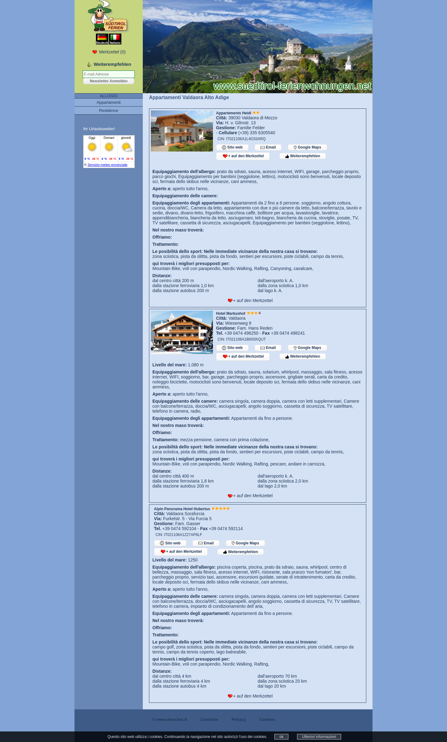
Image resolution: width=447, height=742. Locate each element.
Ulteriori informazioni (319, 737)
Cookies (267, 719)
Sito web (232, 147)
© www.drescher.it (169, 719)
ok (281, 737)
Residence (108, 110)
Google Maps (307, 147)
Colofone (209, 719)
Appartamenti (108, 102)
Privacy (239, 719)
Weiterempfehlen (302, 156)
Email (268, 147)
